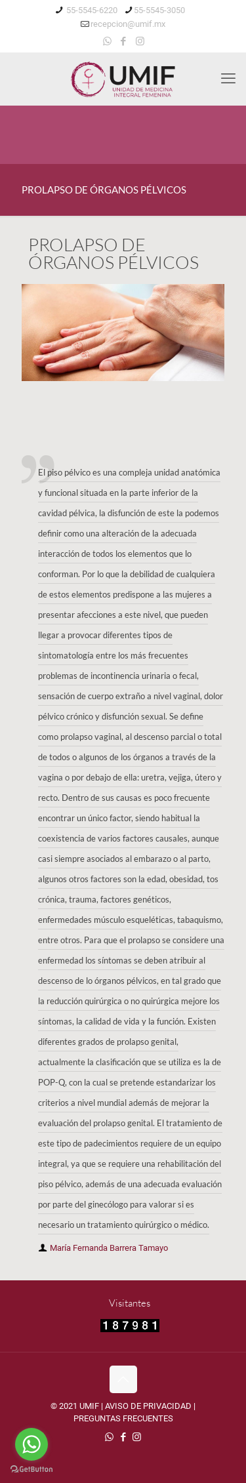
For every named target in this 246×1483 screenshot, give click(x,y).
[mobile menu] (228, 79)
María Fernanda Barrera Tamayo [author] (109, 1248)
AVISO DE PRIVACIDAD (148, 1406)
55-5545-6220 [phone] (90, 10)
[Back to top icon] (123, 1379)
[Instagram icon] (140, 41)
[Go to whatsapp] (31, 1444)
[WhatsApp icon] (107, 41)
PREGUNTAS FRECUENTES (123, 1418)
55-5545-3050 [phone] (159, 10)
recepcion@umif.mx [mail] (128, 24)
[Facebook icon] (124, 41)
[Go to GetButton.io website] (31, 1469)
